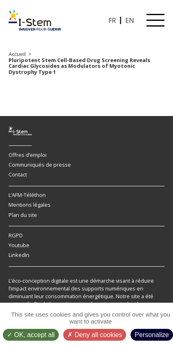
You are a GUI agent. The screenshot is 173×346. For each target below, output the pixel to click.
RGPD (16, 235)
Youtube (19, 245)
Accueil (17, 54)
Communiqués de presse (40, 164)
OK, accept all (31, 334)
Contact (18, 174)
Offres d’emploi (28, 154)
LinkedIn (19, 255)
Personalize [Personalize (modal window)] (152, 334)
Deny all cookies (94, 334)
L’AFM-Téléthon (27, 195)
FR (112, 20)
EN (129, 20)
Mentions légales (30, 204)
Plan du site (23, 215)
